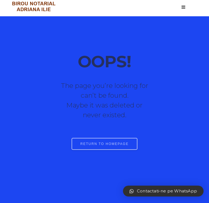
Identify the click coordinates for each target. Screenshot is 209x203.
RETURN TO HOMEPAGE (104, 146)
